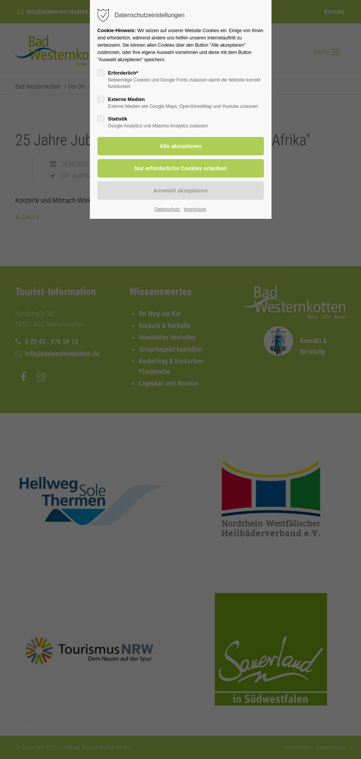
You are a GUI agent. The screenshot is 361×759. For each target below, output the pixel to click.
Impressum (195, 209)
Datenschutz (167, 209)
